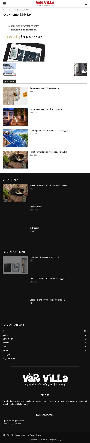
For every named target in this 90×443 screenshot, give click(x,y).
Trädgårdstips (36, 207)
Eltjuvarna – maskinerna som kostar (45, 257)
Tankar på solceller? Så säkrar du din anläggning (50, 131)
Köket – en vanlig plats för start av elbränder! (48, 152)
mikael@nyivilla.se (16, 420)
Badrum (33, 282)
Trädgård (34, 210)
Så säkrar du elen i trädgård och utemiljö (46, 109)
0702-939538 (15, 423)
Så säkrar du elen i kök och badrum (44, 88)
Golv (32, 231)
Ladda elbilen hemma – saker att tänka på (47, 300)
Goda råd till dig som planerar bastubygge (47, 278)
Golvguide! (34, 228)
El (31, 189)
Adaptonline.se (35, 435)
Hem (4, 10)
